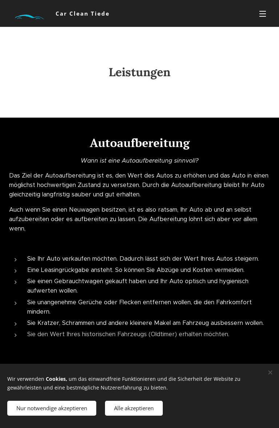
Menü (262, 13)
